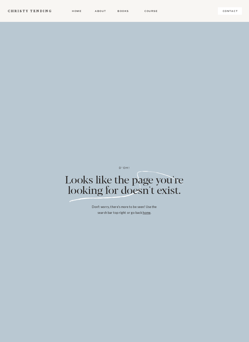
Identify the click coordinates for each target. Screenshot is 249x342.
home (147, 212)
